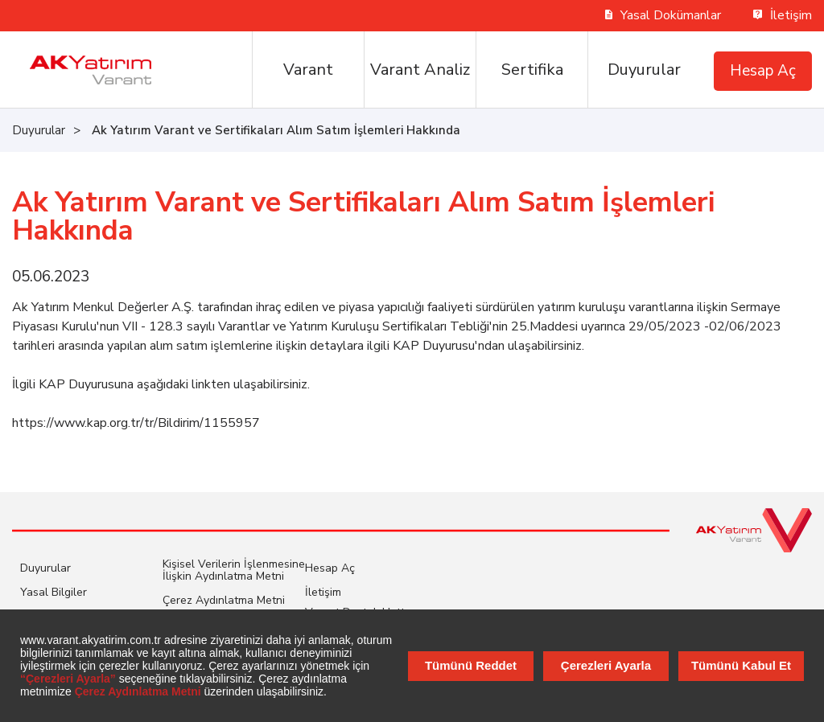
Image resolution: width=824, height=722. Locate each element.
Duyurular (644, 69)
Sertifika (532, 69)
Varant (308, 69)
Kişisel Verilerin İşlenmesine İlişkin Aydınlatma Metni (234, 570)
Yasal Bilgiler (53, 592)
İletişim (782, 15)
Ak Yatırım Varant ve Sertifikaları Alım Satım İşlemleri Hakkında (276, 130)
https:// (33, 423)
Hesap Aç (763, 70)
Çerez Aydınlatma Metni (224, 600)
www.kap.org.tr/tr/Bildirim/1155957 (157, 423)
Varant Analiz (420, 69)
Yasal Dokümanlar (663, 15)
